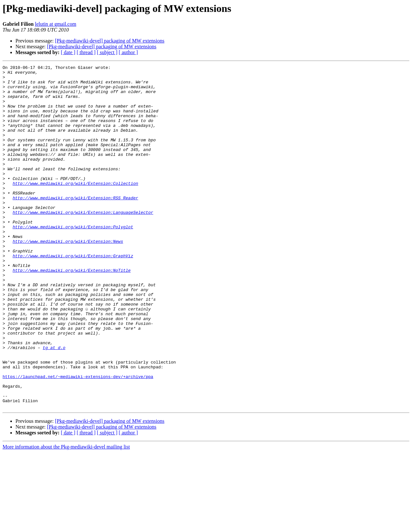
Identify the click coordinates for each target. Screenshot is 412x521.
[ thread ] (86, 52)
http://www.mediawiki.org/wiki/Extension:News (68, 277)
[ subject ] (107, 52)
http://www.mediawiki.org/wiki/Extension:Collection (75, 207)
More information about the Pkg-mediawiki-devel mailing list (66, 515)
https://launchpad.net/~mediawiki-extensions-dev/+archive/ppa (78, 439)
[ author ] (128, 52)
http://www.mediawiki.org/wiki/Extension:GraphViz (73, 294)
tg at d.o (54, 404)
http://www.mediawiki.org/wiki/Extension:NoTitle (72, 312)
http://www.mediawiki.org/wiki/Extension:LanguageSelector (83, 242)
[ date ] (68, 52)
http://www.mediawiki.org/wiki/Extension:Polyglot (73, 259)
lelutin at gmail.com (55, 24)
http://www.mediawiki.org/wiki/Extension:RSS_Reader (75, 225)
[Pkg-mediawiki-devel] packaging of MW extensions (109, 40)
